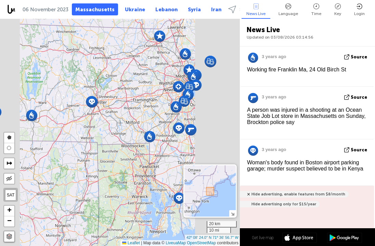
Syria (194, 9)
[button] (179, 198)
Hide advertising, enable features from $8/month (298, 194)
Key (337, 9)
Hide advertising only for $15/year (283, 204)
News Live (256, 9)
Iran (216, 9)
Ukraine (135, 9)
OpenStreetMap (201, 243)
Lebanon (166, 9)
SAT (10, 195)
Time (316, 9)
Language (288, 9)
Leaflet (131, 243)
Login (359, 9)
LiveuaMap (176, 243)
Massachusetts (95, 9)
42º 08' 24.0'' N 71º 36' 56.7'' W (212, 237)
